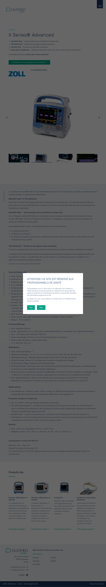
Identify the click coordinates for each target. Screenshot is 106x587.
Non (41, 307)
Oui (31, 307)
